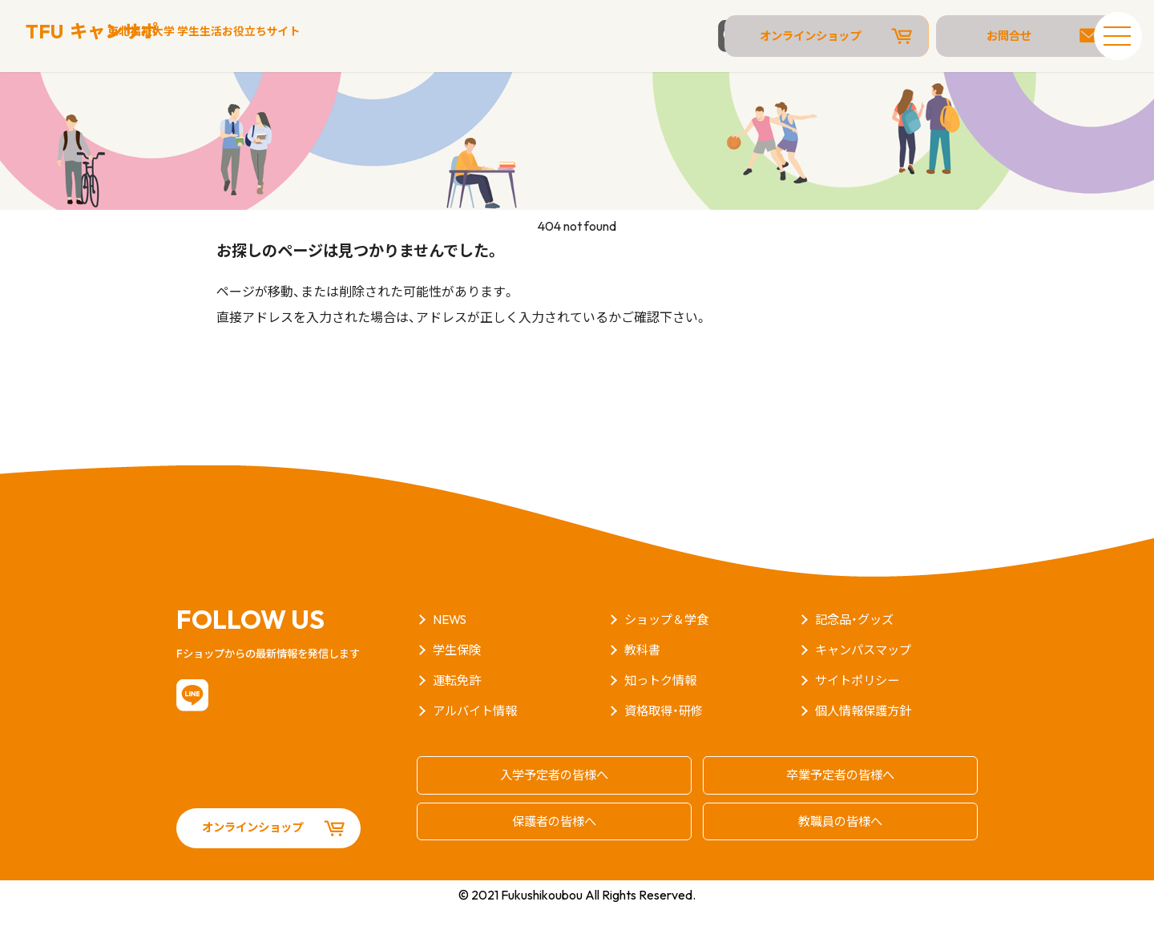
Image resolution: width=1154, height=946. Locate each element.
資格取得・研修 (666, 750)
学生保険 (458, 689)
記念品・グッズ (856, 658)
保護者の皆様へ (554, 857)
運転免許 (458, 719)
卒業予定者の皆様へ (840, 813)
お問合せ (1001, 36)
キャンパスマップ (866, 689)
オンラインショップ (837, 36)
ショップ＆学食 (669, 658)
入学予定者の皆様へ (554, 813)
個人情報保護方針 (866, 750)
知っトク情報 (662, 719)
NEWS (451, 658)
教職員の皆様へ (841, 857)
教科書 (643, 689)
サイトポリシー (860, 719)
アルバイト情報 (478, 750)
